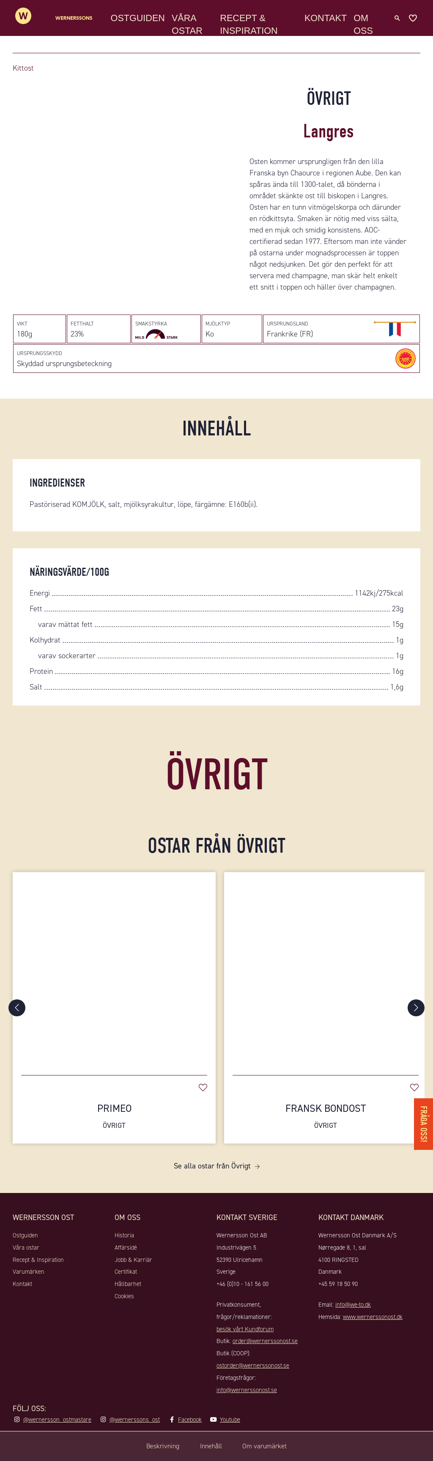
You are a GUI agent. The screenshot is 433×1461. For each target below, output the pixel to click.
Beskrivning (153, 1446)
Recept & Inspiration (252, 29)
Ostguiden (142, 23)
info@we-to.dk (353, 1319)
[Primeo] (114, 984)
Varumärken (28, 1286)
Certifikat (126, 1286)
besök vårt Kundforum (245, 1343)
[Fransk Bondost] (325, 984)
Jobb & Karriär (133, 1274)
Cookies (124, 1311)
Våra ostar (191, 29)
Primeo (114, 1131)
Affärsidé (126, 1262)
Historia (124, 1250)
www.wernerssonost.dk (373, 1331)
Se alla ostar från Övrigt (212, 1181)
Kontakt (327, 23)
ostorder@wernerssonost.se (252, 1380)
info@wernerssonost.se (246, 1404)
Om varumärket (273, 1446)
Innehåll (210, 1446)
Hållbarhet (128, 1298)
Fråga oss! (422, 1117)
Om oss (365, 29)
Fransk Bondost (326, 1131)
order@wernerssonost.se (265, 1356)
